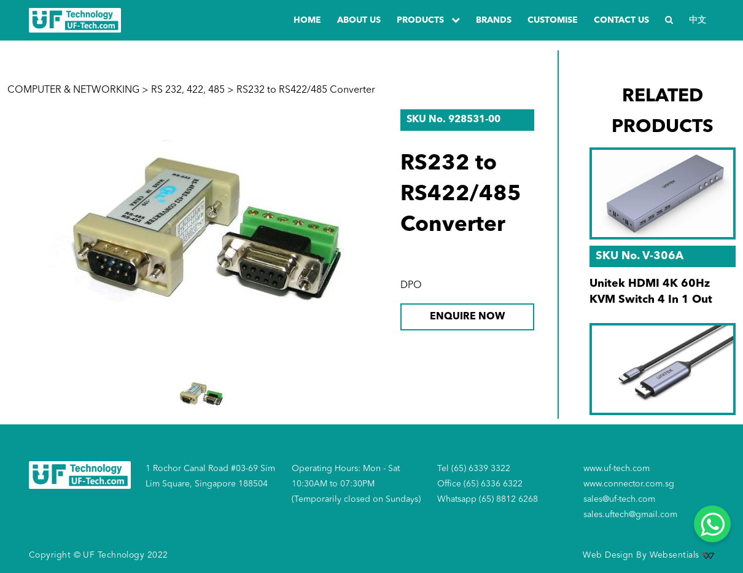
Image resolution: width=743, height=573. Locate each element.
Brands (494, 20)
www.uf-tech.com (616, 468)
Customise (552, 20)
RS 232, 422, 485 (188, 90)
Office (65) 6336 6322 (480, 484)
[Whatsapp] (712, 523)
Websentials (682, 555)
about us (359, 20)
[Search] (669, 20)
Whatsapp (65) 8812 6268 (487, 499)
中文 (697, 20)
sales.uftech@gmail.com (630, 514)
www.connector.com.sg (628, 484)
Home (307, 20)
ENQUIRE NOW (467, 317)
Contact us (621, 20)
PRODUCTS (428, 20)
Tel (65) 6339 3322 (473, 468)
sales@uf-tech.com (619, 499)
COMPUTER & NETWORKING (73, 90)
